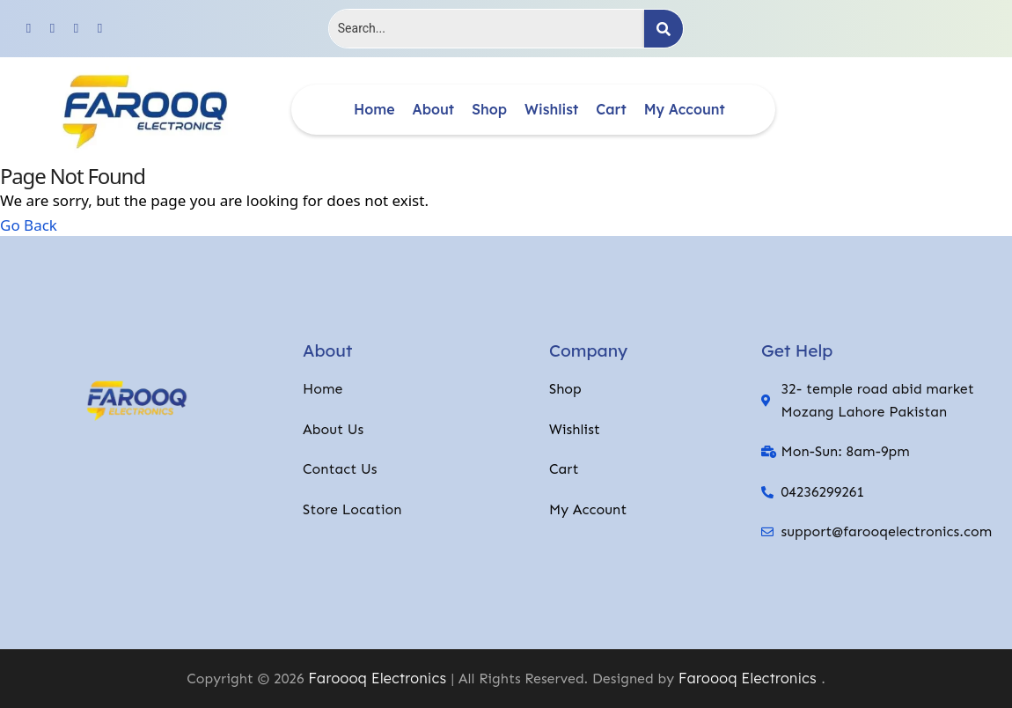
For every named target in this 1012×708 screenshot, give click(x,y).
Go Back (28, 224)
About (434, 109)
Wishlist (551, 109)
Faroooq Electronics (377, 678)
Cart (611, 109)
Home (374, 109)
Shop (489, 109)
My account (684, 109)
